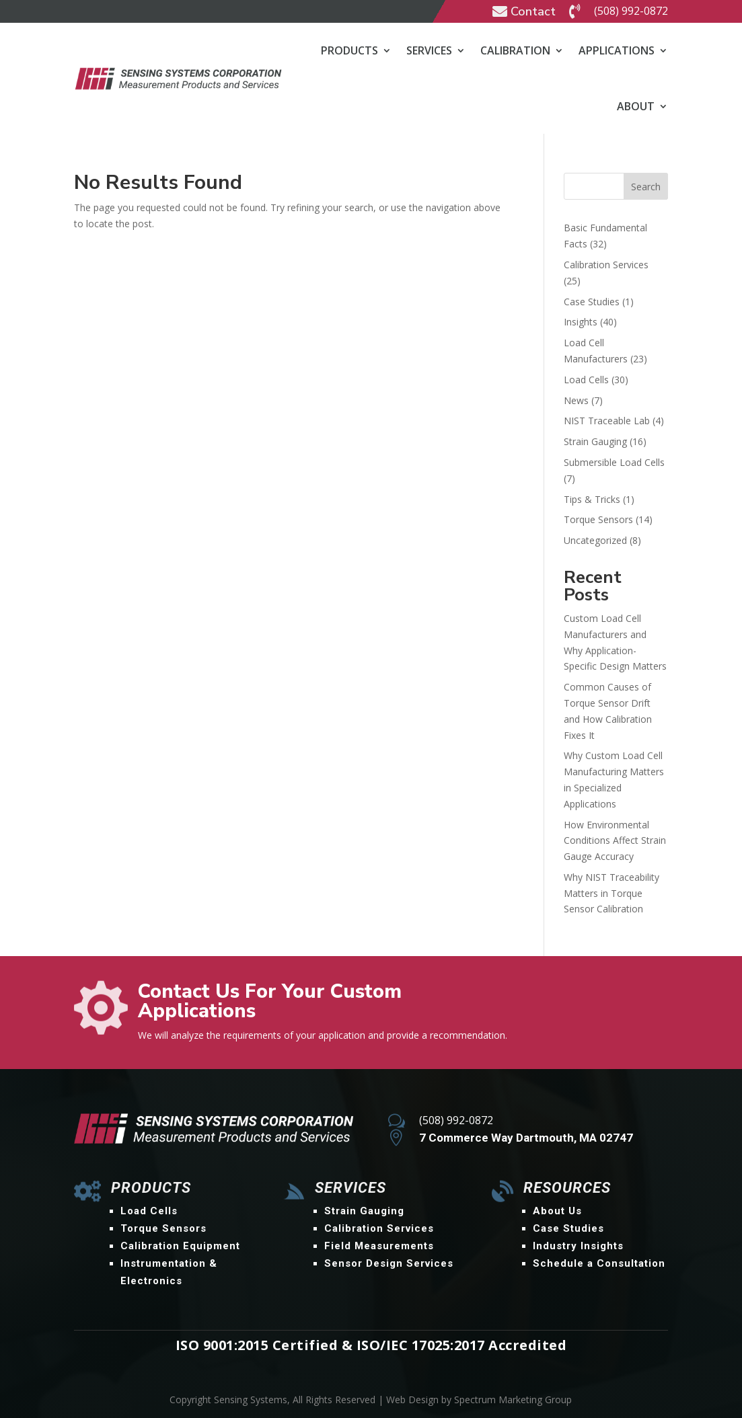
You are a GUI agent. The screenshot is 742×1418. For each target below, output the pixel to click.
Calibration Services (606, 264)
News (576, 400)
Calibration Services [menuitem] (379, 1228)
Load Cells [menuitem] (149, 1211)
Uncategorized (595, 540)
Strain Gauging (595, 441)
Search (646, 186)
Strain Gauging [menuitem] (364, 1211)
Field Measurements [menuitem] (379, 1246)
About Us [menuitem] (557, 1211)
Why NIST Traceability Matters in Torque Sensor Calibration (611, 893)
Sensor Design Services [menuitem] (388, 1263)
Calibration (515, 50)
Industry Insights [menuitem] (578, 1246)
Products (349, 50)
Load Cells (586, 379)
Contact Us (618, 998)
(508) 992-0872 (631, 10)
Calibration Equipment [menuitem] (180, 1246)
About (636, 106)
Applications (617, 50)
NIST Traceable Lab (607, 420)
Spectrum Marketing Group (513, 1399)
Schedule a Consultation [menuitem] (599, 1263)
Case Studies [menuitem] (568, 1228)
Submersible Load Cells (614, 462)
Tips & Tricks (592, 499)
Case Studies (592, 301)
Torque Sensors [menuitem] (163, 1228)
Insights (580, 321)
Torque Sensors (598, 519)
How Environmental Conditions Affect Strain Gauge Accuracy (615, 840)
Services (429, 50)
